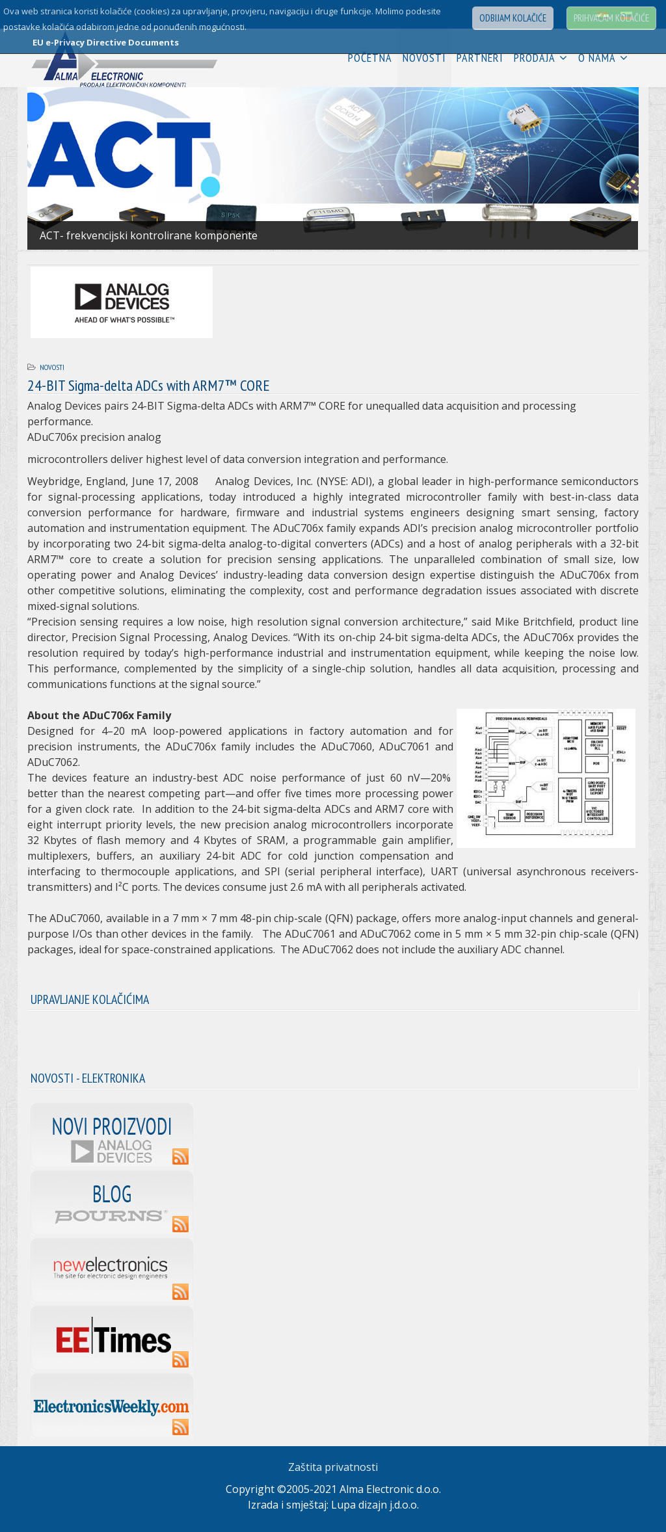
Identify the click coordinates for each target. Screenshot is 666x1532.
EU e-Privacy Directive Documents (106, 42)
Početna (370, 57)
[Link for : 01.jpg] (333, 168)
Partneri (480, 57)
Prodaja (534, 57)
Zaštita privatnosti (333, 1467)
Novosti (424, 57)
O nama (597, 57)
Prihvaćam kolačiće (611, 18)
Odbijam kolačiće (512, 18)
